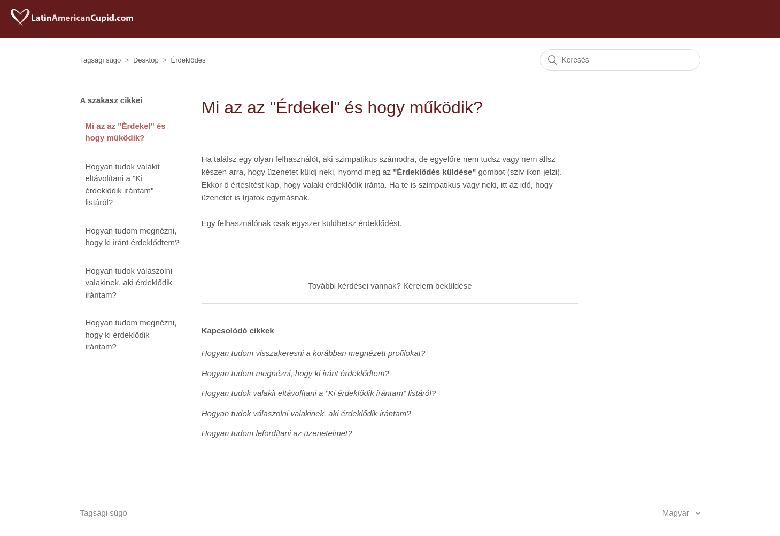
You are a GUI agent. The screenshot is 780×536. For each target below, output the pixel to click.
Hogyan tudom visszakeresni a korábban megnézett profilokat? (314, 353)
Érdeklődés (188, 60)
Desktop (146, 60)
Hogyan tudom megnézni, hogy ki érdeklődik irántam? (131, 334)
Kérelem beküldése (437, 285)
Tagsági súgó (100, 60)
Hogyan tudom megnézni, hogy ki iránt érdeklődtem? (133, 236)
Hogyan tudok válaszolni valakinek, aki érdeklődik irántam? (129, 282)
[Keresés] (620, 60)
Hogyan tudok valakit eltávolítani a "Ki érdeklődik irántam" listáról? (123, 184)
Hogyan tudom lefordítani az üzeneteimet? (277, 433)
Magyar (676, 512)
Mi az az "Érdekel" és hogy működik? (126, 132)
